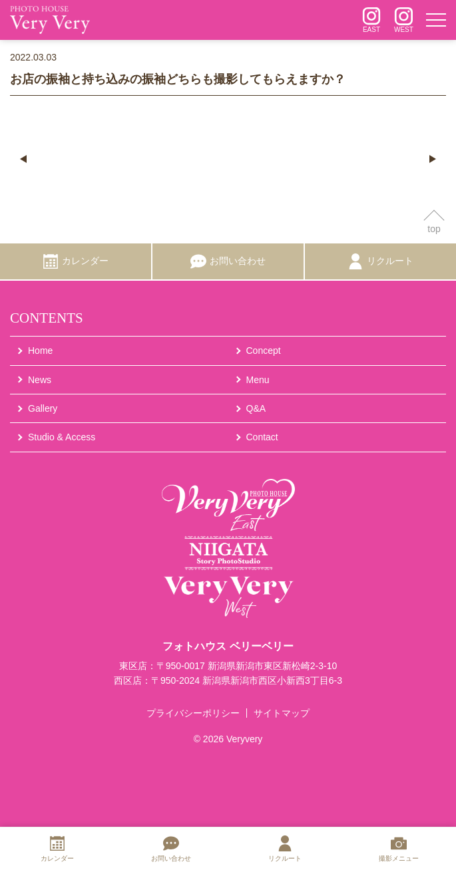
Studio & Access (61, 437)
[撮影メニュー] (399, 849)
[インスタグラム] (371, 20)
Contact (262, 437)
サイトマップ (282, 713)
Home (40, 350)
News (39, 379)
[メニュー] (436, 20)
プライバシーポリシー (193, 713)
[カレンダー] (75, 261)
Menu (258, 379)
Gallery (42, 408)
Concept (263, 350)
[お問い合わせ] (228, 261)
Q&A (256, 408)
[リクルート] (380, 261)
